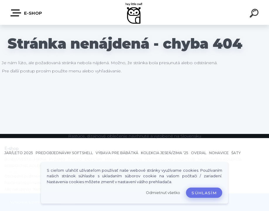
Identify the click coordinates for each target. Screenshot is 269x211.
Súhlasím (204, 192)
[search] (255, 14)
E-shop (26, 12)
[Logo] (135, 12)
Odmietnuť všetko (163, 192)
